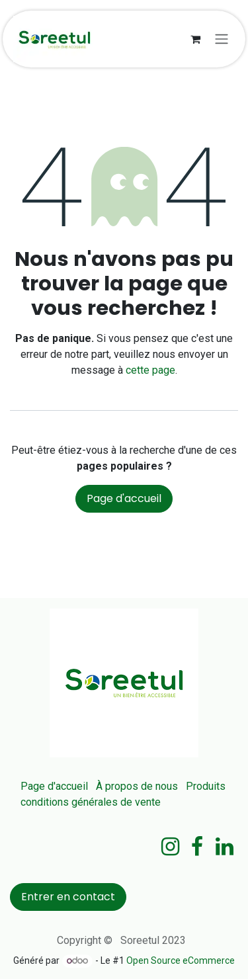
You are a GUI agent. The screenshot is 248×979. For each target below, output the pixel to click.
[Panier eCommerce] (195, 39)
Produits (206, 786)
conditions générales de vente (91, 802)
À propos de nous (137, 786)
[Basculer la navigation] (221, 39)
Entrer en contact (68, 896)
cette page (150, 370)
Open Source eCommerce (180, 960)
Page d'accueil (124, 498)
